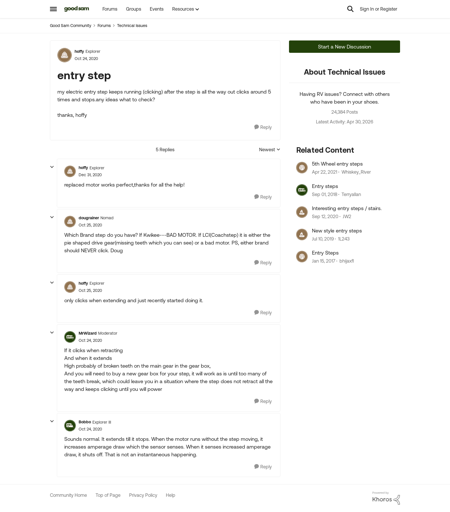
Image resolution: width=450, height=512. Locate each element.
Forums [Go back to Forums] (104, 25)
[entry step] (90, 175)
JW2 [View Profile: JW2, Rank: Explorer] (347, 216)
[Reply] (263, 127)
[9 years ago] (323, 260)
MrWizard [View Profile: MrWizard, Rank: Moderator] (88, 333)
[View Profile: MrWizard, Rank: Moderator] (70, 337)
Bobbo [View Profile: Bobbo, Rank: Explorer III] (85, 422)
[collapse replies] (52, 167)
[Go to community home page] (77, 9)
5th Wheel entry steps (337, 164)
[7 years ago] (324, 194)
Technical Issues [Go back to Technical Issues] (132, 25)
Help (170, 495)
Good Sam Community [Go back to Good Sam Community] (70, 25)
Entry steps (325, 186)
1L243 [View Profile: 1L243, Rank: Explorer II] (344, 238)
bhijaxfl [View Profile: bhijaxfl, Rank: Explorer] (347, 260)
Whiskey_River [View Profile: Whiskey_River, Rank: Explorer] (356, 172)
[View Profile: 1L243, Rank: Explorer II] (302, 234)
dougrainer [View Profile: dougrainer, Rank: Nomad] (89, 218)
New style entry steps (337, 231)
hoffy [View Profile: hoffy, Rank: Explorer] (79, 51)
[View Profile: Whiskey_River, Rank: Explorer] (302, 167)
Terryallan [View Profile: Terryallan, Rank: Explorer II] (351, 194)
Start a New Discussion (344, 47)
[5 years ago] (324, 172)
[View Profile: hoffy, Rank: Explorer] (64, 55)
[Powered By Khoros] (386, 498)
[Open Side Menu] (53, 9)
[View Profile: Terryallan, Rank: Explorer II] (302, 190)
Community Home (68, 495)
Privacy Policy (143, 495)
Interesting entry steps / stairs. (347, 208)
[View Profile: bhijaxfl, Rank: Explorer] (302, 256)
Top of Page (108, 495)
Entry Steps (325, 253)
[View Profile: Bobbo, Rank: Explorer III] (70, 425)
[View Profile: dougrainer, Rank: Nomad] (70, 221)
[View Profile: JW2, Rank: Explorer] (302, 212)
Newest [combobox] (269, 150)
